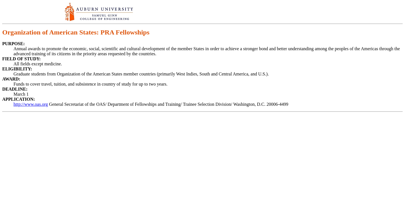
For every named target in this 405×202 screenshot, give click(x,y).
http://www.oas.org (31, 104)
